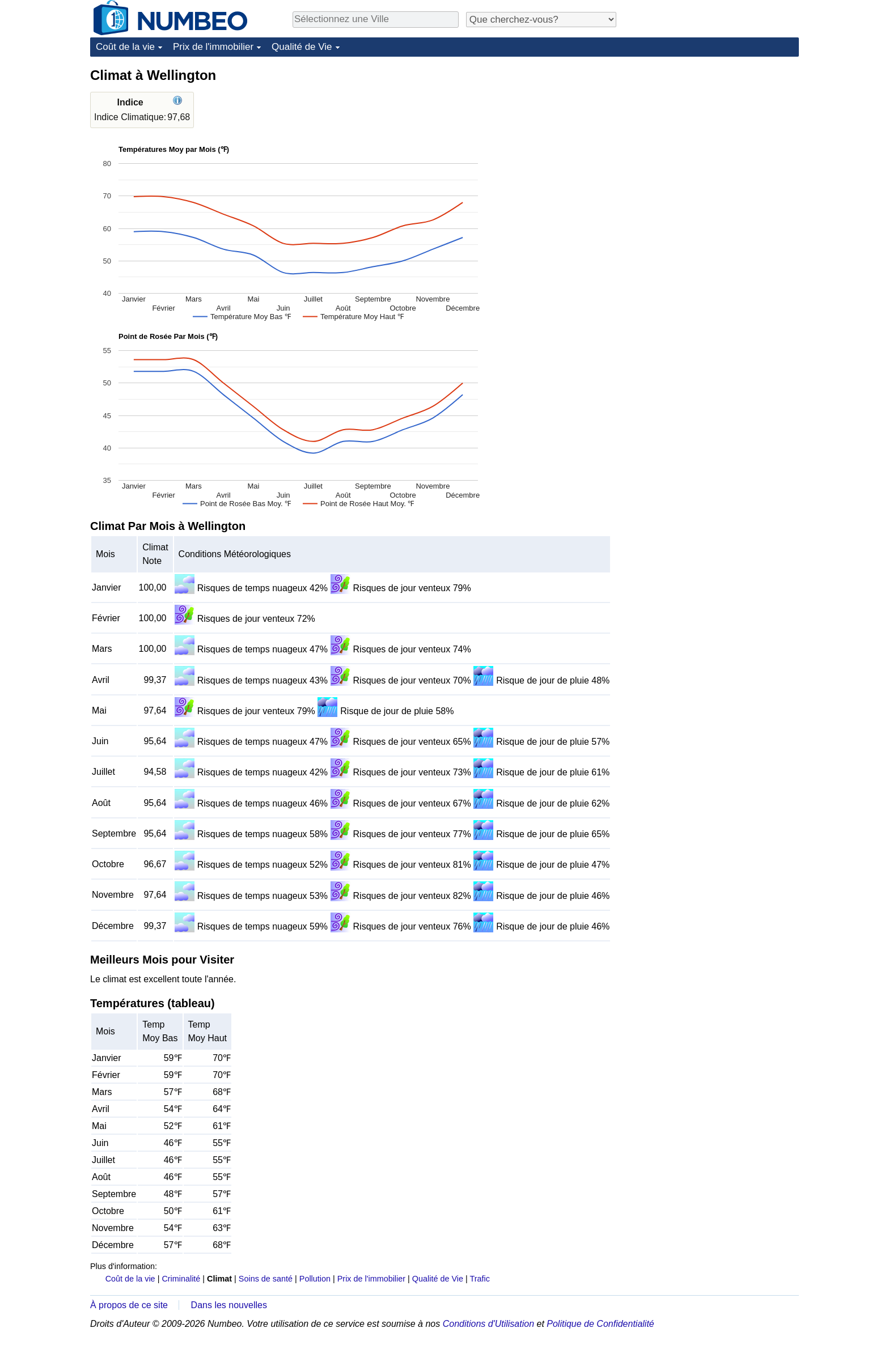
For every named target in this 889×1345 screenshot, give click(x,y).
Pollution (315, 1278)
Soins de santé (266, 1278)
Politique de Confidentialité (600, 1324)
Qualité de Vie (302, 46)
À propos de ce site (129, 1305)
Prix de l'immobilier (213, 46)
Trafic (479, 1278)
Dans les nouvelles (229, 1305)
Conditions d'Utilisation (488, 1324)
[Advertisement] (714, 137)
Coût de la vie (125, 46)
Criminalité (181, 1278)
